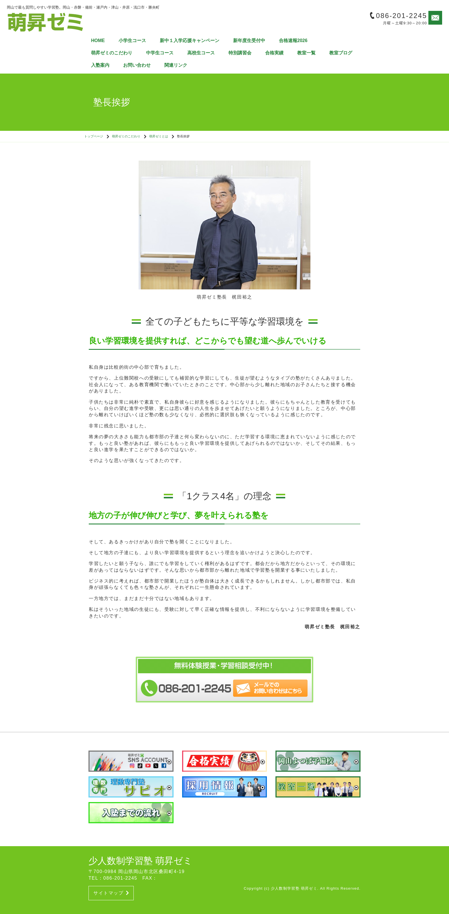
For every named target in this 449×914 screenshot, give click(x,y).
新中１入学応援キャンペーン (189, 40)
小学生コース (132, 40)
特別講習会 (240, 52)
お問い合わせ (137, 65)
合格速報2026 (293, 40)
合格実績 (274, 52)
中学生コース (160, 52)
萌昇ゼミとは (158, 136)
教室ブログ (340, 52)
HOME (98, 40)
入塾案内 (100, 65)
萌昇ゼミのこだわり (111, 52)
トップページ (93, 136)
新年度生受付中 (249, 40)
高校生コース (201, 52)
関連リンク (175, 65)
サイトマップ (111, 893)
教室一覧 (306, 52)
